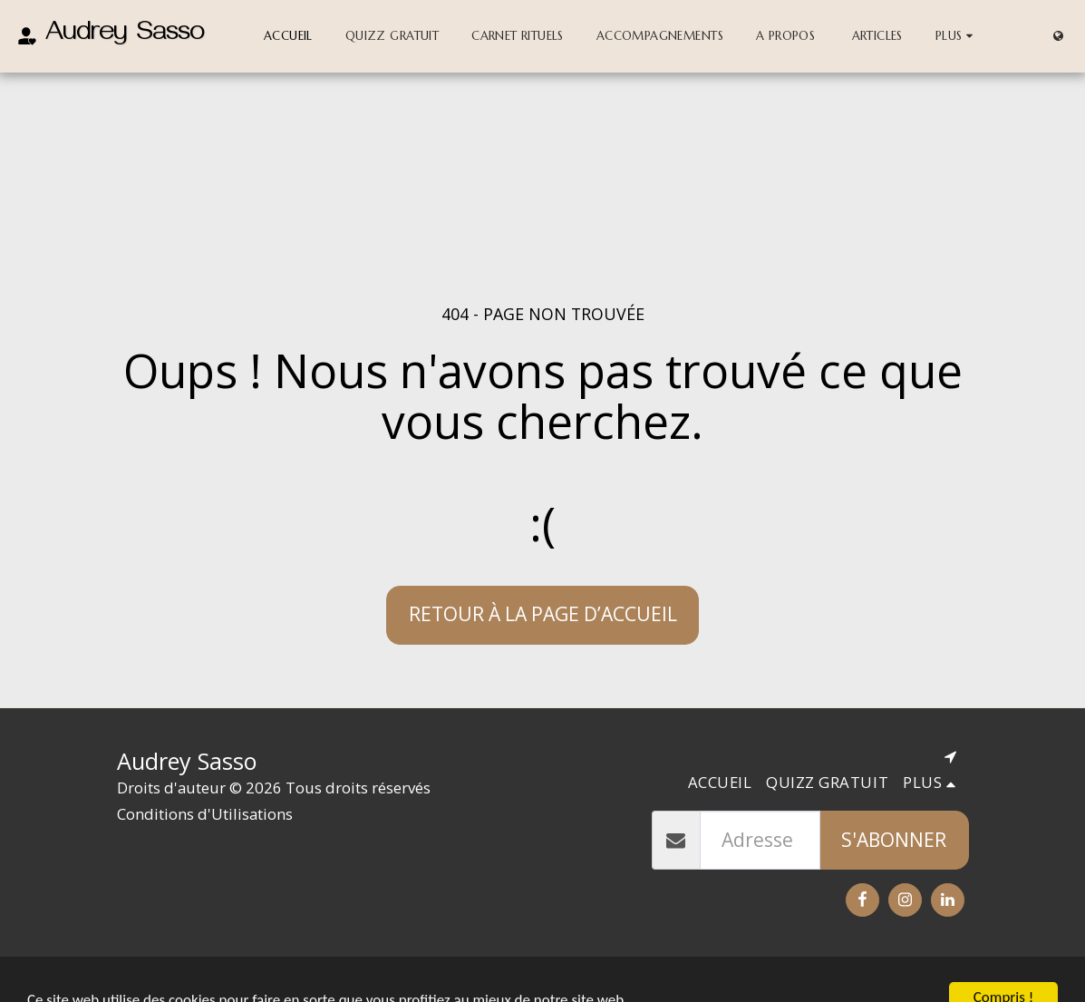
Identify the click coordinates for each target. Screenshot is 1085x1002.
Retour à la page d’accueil (543, 614)
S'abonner (893, 839)
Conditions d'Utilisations (205, 813)
